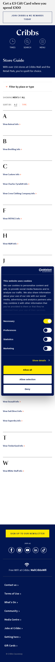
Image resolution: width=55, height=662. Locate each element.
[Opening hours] (12, 43)
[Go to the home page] (28, 34)
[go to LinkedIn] (35, 550)
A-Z (15, 104)
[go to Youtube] (27, 550)
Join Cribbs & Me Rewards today (27, 17)
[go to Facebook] (11, 550)
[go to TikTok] (43, 550)
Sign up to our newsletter (27, 533)
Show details (39, 360)
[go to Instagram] (19, 550)
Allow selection (27, 379)
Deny (27, 389)
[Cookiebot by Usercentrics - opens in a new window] (39, 270)
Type (24, 104)
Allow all (27, 369)
